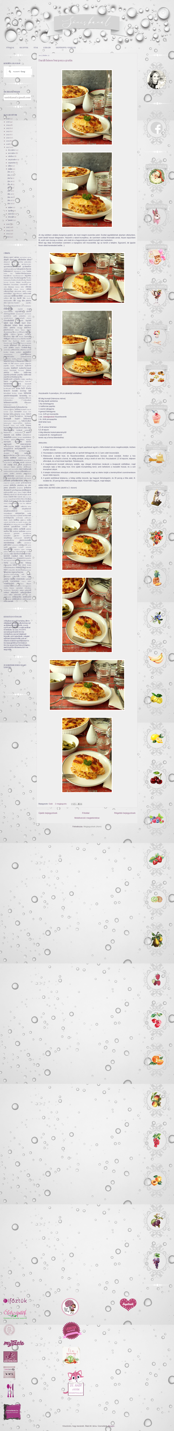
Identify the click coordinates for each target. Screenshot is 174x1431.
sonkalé (6, 522)
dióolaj (19, 300)
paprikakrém (27, 473)
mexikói (6, 453)
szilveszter (8, 545)
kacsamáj (13, 370)
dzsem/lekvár (16, 306)
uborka (18, 570)
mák (12, 435)
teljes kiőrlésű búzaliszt (18, 554)
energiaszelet (20, 314)
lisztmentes (7, 432)
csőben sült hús (10, 298)
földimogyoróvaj (15, 339)
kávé (19, 386)
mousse (28, 455)
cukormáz (17, 291)
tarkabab (28, 547)
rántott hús (12, 497)
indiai (5, 363)
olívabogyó (27, 467)
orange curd (7, 469)
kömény (17, 414)
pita (26, 485)
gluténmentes (26, 345)
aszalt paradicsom (10, 269)
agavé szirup (14, 257)
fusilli (5, 341)
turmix (29, 567)
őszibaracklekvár (9, 471)
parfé (5, 478)
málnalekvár (27, 435)
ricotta (19, 501)
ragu (24, 492)
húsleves (14, 361)
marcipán (7, 441)
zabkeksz (28, 590)
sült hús (28, 524)
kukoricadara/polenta (10, 421)
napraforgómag (9, 460)
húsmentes (21, 361)
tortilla (21, 563)
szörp (29, 545)
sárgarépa (19, 513)
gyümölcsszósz (26, 356)
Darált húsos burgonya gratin (55, 60)
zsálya (6, 601)
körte (6, 416)
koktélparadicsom (25, 398)
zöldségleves (17, 599)
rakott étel (13, 494)
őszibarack (27, 469)
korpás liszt (27, 412)
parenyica (28, 476)
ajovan (29, 257)
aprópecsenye (26, 264)
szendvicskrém (9, 540)
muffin (6, 458)
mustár (13, 457)
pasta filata (12, 478)
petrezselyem (26, 483)
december (12, 150)
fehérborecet (8, 330)
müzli (29, 458)
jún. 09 (10, 197)
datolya (29, 298)
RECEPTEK (24, 47)
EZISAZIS (47, 47)
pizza (6, 487)
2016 (8, 224)
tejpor (23, 549)
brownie (6, 282)
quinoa (20, 492)
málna (18, 434)
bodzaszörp (7, 280)
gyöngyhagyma (8, 354)
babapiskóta (21, 269)
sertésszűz (27, 518)
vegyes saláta (26, 581)
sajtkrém (24, 506)
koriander (18, 411)
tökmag (28, 563)
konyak (29, 409)
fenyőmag (7, 336)
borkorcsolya (21, 280)
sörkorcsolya (17, 524)
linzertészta (9, 430)
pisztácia (20, 485)
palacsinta (24, 471)
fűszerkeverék (8, 343)
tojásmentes (22, 560)
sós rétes (25, 522)
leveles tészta (14, 428)
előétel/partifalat (9, 314)
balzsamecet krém (20, 271)
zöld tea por (26, 595)
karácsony (8, 383)
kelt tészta (26, 388)
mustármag (22, 458)
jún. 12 (10, 194)
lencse (22, 425)
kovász (6, 414)
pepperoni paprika (9, 483)
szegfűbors (27, 536)
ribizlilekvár (12, 501)
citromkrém (8, 289)
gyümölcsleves (26, 354)
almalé (13, 262)
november (12, 153)
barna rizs (8, 273)
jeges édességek (17, 366)
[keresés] (19, 71)
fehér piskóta (9, 327)
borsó (29, 280)
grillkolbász (23, 350)
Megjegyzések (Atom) (93, 827)
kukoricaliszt (26, 421)
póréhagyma (16, 490)
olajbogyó (6, 467)
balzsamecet (8, 271)
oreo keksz (15, 469)
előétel (28, 311)
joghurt (14, 368)
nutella (22, 462)
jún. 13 (10, 191)
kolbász (17, 409)
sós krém (12, 522)
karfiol (15, 386)
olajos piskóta (16, 467)
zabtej (5, 595)
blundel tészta (8, 278)
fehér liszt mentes (22, 325)
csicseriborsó (17, 293)
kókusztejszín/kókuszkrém (15, 407)
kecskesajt (7, 388)
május (10, 207)
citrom (28, 286)
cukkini (28, 289)
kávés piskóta (27, 386)
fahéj (6, 322)
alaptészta (13, 260)
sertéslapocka (9, 518)
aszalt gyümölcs (23, 266)
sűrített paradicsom (12, 526)
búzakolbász (15, 284)
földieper (7, 338)
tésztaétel (20, 558)
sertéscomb (27, 515)
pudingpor (26, 490)
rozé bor (22, 503)
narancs (19, 460)
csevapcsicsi (49, 417)
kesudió (15, 391)
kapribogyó (20, 381)
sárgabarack (26, 509)
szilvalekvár (27, 543)
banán (29, 271)
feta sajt (15, 336)
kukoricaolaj (7, 423)
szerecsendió (25, 540)
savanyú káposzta (10, 515)
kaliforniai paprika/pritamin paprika (17, 373)
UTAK (36, 47)
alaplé (6, 259)
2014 (8, 230)
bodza (29, 278)
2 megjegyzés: (61, 804)
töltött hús (17, 565)
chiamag (11, 287)
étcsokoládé (9, 320)
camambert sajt (25, 284)
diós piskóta (26, 300)
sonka (29, 520)
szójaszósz (15, 545)
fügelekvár (16, 341)
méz (17, 453)
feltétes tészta (16, 334)
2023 (8, 128)
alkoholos (22, 259)
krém (12, 416)
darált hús (21, 298)
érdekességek (19, 318)
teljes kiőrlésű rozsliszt (17, 555)
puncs (15, 492)
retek (18, 499)
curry (24, 291)
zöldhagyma (7, 597)
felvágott (28, 334)
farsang (17, 323)
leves (21, 427)
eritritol (29, 318)
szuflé (6, 547)
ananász (7, 264)
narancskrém (27, 460)
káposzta (12, 381)
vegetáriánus (14, 581)
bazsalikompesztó (18, 276)
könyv (23, 414)
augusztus (12, 163)
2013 (8, 233)
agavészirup (23, 257)
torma (29, 560)
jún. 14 (10, 188)
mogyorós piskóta (20, 455)
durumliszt (7, 306)
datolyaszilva (8, 300)
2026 (8, 119)
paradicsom (9, 475)
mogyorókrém (9, 455)
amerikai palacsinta (24, 262)
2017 (8, 147)
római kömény (13, 503)
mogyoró (27, 453)
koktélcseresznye (9, 398)
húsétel (7, 361)
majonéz (7, 435)
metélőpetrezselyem (25, 451)
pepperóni (27, 480)
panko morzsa (16, 473)
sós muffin (19, 522)
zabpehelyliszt (26, 592)
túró (6, 569)
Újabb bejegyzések (48, 813)
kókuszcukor (8, 400)
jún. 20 (10, 181)
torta (6, 562)
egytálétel (19, 311)
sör (12, 524)
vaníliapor (28, 579)
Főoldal (85, 813)
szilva (19, 543)
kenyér (7, 390)
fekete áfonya (20, 330)
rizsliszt (28, 501)
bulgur (18, 282)
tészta (14, 558)
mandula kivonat (17, 437)
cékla (5, 287)
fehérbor (27, 327)
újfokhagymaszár (26, 570)
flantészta (27, 336)
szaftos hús (8, 531)
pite (29, 485)
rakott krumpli (22, 494)
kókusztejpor (7, 405)
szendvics (27, 538)
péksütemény (17, 480)
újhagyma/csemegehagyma (13, 572)
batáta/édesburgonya (23, 273)
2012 (8, 237)
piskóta (13, 485)
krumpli (7, 418)
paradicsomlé (20, 476)
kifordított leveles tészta (13, 393)
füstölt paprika (26, 341)
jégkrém (28, 365)
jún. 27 (10, 175)
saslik (29, 513)
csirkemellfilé (17, 295)
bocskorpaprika (20, 278)
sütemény (8, 528)
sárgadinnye (8, 513)
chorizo (17, 287)
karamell (28, 384)
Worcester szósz (18, 590)
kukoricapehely (17, 423)
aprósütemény (9, 266)
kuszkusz (6, 425)
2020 (8, 138)
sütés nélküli (19, 528)
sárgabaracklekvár (11, 511)
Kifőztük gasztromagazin (17, 394)
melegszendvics (20, 448)
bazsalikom (7, 276)
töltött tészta (26, 565)
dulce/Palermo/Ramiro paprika (17, 303)
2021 (8, 134)
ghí (19, 345)
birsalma (28, 275)
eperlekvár (7, 316)
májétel (28, 432)
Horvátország (27, 359)
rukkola (28, 503)
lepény (6, 428)
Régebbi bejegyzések (124, 813)
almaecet (7, 262)
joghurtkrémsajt (25, 368)
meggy (17, 446)
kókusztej (28, 402)
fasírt (24, 323)
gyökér (18, 352)
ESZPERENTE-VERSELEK (66, 47)
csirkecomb (27, 293)
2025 (8, 122)
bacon (28, 268)
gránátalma (7, 350)
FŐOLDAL (10, 47)
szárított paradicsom (22, 533)
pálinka (6, 473)
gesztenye (13, 345)
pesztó (18, 483)
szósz (21, 545)
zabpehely (14, 592)
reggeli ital (11, 499)
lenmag (28, 425)
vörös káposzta (26, 586)
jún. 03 (10, 203)
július (10, 166)
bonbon (14, 280)
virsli (11, 586)
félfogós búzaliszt (25, 332)
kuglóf (17, 419)
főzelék (23, 339)
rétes (22, 499)
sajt (17, 506)
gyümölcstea (7, 359)
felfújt (6, 334)
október (11, 156)
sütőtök (28, 529)
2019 (8, 141)
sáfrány (11, 506)
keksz (18, 388)
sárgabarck (27, 511)
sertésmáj (19, 518)
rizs (23, 501)
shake (6, 520)
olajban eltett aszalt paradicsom (19, 465)
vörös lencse (9, 588)
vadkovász (15, 576)
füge (10, 341)
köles (12, 414)
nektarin (16, 462)
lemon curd (15, 425)
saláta (15, 509)
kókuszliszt (27, 400)
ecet (22, 306)
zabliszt (6, 592)
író (9, 363)
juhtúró (6, 370)
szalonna (22, 531)
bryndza (12, 282)
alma (29, 259)
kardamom (8, 386)
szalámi (15, 531)
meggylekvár (8, 448)
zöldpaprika (16, 597)
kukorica (27, 418)
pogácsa (20, 488)
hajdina (14, 359)
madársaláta (18, 432)
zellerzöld (17, 595)
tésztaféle (27, 558)
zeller (11, 595)
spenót (23, 524)
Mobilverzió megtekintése (87, 818)
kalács (16, 372)
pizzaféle (12, 487)
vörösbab (19, 588)
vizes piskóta (18, 586)
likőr (26, 428)
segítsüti (19, 515)
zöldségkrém (7, 599)
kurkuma (28, 423)
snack (11, 520)
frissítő (28, 339)
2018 (8, 144)
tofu (16, 560)
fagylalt (28, 320)
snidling (16, 520)
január (10, 220)
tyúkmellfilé (11, 570)
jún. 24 (10, 178)
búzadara (7, 284)
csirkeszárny (27, 296)
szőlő (25, 545)
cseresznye (8, 293)
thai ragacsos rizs (9, 560)
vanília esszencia (17, 578)
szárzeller (7, 536)
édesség (8, 308)
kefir (13, 388)
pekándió (7, 480)
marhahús (18, 441)
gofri (5, 347)
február (11, 217)
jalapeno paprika (19, 363)
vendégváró (9, 583)
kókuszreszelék (10, 402)
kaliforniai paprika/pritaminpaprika (17, 375)
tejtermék (19, 551)
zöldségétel (27, 597)
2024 (8, 125)
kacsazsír (21, 370)
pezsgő (6, 485)
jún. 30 (10, 172)
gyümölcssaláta (9, 356)
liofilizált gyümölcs (24, 430)
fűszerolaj (16, 343)
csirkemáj (7, 296)
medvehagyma (9, 446)
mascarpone (25, 444)
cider (22, 287)
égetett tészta (24, 309)
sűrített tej (26, 526)
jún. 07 (10, 200)
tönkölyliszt (21, 567)
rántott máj (21, 497)
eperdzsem (27, 314)
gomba (11, 347)
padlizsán (17, 471)
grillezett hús (15, 350)
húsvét (28, 361)
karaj (19, 384)
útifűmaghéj (7, 576)
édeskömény (27, 306)
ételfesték (20, 320)
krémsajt (28, 416)
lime (29, 428)
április (10, 211)
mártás (28, 441)
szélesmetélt (18, 538)
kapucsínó (28, 381)
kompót (23, 409)
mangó (28, 439)
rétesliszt (27, 499)
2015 (8, 227)
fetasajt (21, 336)
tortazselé (13, 563)
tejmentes (17, 549)
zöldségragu (27, 599)
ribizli (6, 501)
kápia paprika (26, 379)
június (10, 169)
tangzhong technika (17, 547)
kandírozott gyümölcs (12, 379)
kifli (29, 391)
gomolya (17, 347)
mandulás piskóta (9, 439)
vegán (6, 581)
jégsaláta (7, 368)
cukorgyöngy (8, 291)
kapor (6, 381)
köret (28, 414)
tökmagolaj (7, 565)
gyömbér (27, 352)
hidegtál (19, 359)
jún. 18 (10, 184)
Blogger (111, 1426)
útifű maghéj (26, 574)
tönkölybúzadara (9, 567)
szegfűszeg (8, 538)
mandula (7, 437)
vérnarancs (20, 584)
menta (29, 448)
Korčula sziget (8, 412)
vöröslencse (7, 590)
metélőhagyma (9, 451)
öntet (21, 469)
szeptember (12, 159)
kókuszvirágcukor (9, 409)
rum (6, 506)
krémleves (19, 416)
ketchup (23, 391)
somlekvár (23, 520)
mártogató (7, 444)
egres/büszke (8, 311)
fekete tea (16, 332)
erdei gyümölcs (19, 316)
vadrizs (23, 576)
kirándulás (23, 396)
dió (14, 300)
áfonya (6, 257)
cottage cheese (19, 289)
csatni (29, 291)
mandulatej (20, 439)
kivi (30, 396)
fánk (11, 323)
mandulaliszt (27, 437)
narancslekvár (8, 462)
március (11, 214)
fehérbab (19, 328)
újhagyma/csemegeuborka (11, 574)
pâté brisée (20, 478)
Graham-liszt (26, 347)
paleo (29, 471)
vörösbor (28, 588)
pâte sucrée (27, 478)
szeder (17, 536)
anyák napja (15, 264)
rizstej (6, 503)
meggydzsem (26, 446)
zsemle (10, 601)
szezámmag (9, 542)
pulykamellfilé (8, 492)
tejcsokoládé (8, 549)
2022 (8, 131)
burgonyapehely (26, 282)
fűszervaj (23, 343)
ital (12, 363)
